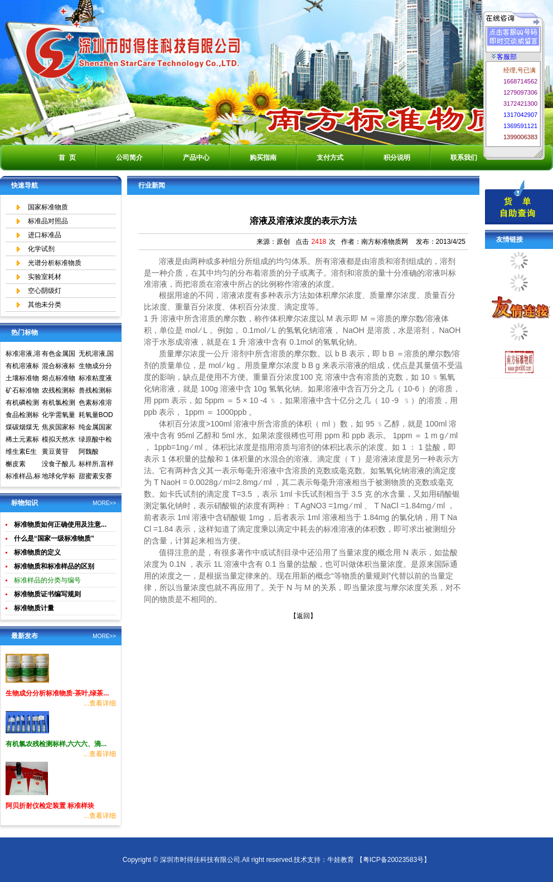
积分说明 (397, 157)
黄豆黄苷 (55, 451)
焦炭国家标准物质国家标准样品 (58, 428)
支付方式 (330, 157)
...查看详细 (100, 703)
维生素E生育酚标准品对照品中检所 (22, 453)
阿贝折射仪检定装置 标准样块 (50, 806)
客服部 (504, 57)
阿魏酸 (89, 451)
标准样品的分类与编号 (47, 580)
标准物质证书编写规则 (47, 594)
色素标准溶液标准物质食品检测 (95, 404)
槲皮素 (16, 464)
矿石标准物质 (22, 391)
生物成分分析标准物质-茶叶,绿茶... (57, 693)
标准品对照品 (48, 221)
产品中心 (196, 157)
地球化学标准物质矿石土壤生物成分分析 (58, 477)
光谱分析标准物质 (54, 263)
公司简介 (129, 157)
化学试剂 (41, 249)
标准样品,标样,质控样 (23, 477)
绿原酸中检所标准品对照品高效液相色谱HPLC (95, 440)
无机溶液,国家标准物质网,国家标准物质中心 (96, 355)
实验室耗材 (44, 277)
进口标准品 (44, 235)
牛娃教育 (340, 860)
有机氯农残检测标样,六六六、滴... (56, 744)
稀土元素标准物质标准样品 (22, 440)
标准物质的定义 (37, 552)
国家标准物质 (48, 207)
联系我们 (463, 157)
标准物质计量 (34, 608)
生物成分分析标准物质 (95, 367)
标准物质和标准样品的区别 (54, 566)
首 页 (67, 157)
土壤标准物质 (22, 379)
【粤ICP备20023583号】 (393, 860)
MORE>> (104, 503)
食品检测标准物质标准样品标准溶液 (22, 416)
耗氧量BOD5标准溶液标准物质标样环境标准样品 (96, 416)
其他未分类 (44, 304)
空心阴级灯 (44, 291)
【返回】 (303, 616)
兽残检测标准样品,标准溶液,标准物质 (96, 391)
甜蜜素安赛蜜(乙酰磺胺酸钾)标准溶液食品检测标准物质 (96, 477)
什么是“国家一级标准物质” (54, 538)
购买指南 (263, 157)
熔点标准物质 (58, 379)
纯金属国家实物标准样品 (95, 428)
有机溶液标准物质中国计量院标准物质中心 (22, 367)
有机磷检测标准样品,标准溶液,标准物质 (23, 404)
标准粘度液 (95, 378)
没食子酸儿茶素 (58, 465)
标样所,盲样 (96, 464)
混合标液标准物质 (58, 367)
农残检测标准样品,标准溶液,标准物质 (59, 391)
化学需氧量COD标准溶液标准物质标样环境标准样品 (59, 416)
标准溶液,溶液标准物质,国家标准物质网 (23, 355)
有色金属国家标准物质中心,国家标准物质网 (59, 355)
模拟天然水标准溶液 (58, 440)
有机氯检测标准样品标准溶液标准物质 (58, 404)
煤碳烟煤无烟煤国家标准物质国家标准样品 (22, 428)
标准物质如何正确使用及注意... (60, 524)
